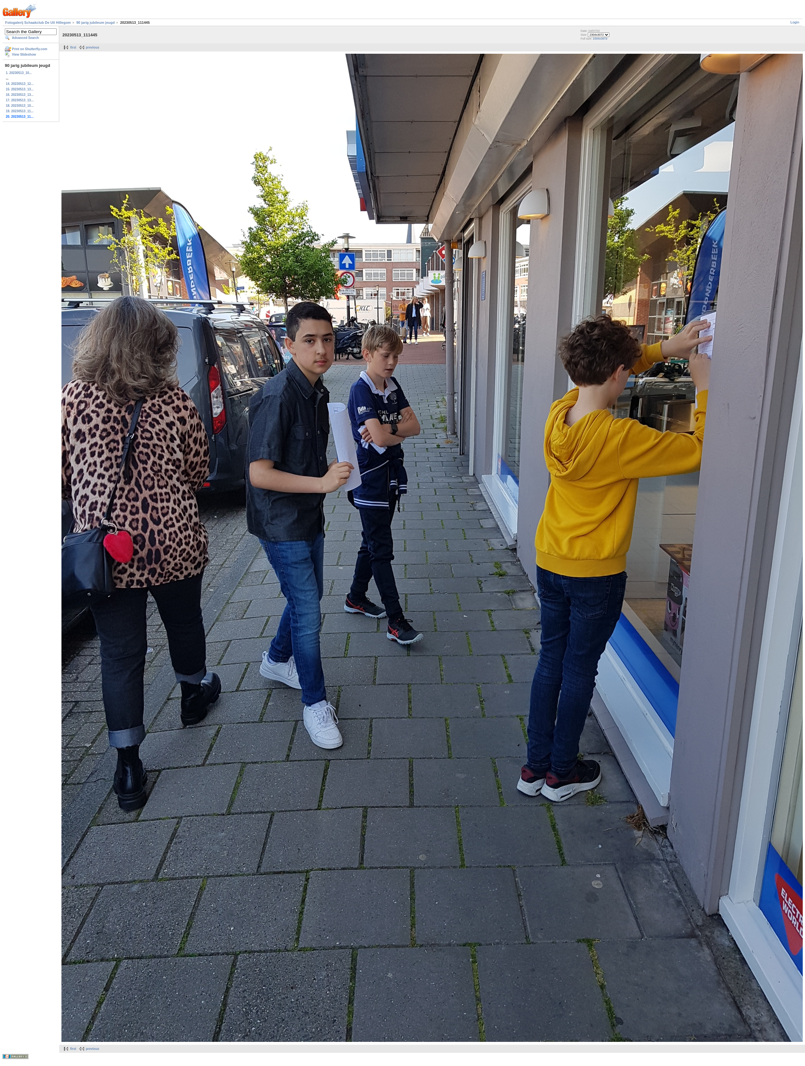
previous (92, 47)
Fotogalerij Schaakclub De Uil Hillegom (38, 22)
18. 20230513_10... (19, 105)
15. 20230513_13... (19, 89)
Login (795, 22)
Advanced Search (25, 38)
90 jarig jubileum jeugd (95, 22)
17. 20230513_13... (19, 100)
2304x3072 (600, 38)
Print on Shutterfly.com (29, 49)
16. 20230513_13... (19, 94)
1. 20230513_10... (19, 73)
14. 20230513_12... (19, 84)
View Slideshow (24, 54)
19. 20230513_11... (19, 111)
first (73, 47)
